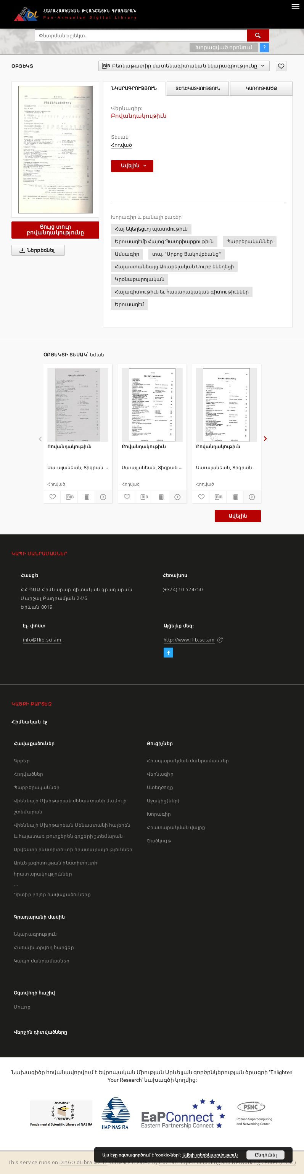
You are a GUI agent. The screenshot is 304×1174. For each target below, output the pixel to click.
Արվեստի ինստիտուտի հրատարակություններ (73, 849)
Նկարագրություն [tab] (134, 88)
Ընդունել (266, 1155)
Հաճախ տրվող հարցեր (44, 947)
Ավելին (237, 516)
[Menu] (295, 6)
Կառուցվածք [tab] (261, 88)
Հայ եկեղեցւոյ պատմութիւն (151, 229)
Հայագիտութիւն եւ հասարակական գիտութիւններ (182, 292)
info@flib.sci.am (42, 640)
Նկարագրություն (35, 934)
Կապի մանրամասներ (41, 960)
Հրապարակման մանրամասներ (188, 760)
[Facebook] (168, 653)
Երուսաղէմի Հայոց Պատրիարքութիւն (164, 241)
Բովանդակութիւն (69, 446)
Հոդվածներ (28, 774)
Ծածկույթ (159, 840)
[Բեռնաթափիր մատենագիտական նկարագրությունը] (69, 497)
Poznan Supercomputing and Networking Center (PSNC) (227, 1162)
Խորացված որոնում (223, 47)
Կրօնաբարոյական (139, 279)
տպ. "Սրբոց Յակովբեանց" (186, 254)
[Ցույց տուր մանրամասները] (102, 497)
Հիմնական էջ (29, 722)
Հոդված (121, 145)
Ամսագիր (127, 254)
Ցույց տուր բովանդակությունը (55, 230)
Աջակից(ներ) (163, 800)
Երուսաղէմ (129, 304)
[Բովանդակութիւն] (78, 404)
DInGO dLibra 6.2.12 (84, 1162)
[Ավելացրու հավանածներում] (281, 66)
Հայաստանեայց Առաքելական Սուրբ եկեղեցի (174, 266)
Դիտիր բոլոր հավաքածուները (52, 894)
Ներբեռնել (35, 250)
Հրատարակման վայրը (176, 827)
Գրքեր (22, 760)
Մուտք (22, 1007)
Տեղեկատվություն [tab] (197, 88)
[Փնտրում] (258, 35)
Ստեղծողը (160, 787)
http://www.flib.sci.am (189, 640)
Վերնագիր (160, 774)
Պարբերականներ (250, 241)
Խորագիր (159, 814)
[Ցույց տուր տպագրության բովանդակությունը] (86, 497)
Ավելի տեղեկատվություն (210, 1155)
